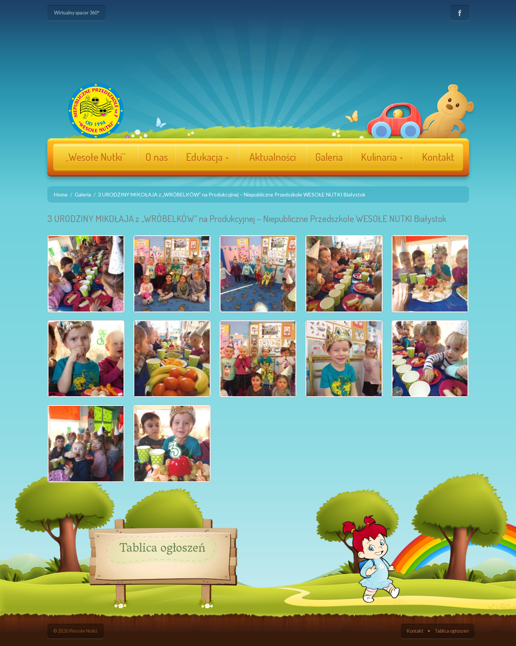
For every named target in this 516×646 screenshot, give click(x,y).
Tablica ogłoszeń (452, 631)
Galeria (329, 157)
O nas (156, 157)
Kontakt (438, 157)
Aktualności (272, 157)
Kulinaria (382, 157)
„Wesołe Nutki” (95, 157)
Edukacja (207, 157)
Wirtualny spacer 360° (76, 13)
